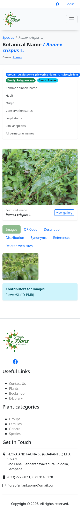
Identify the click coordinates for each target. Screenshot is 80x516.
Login (70, 4)
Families (15, 424)
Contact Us (17, 383)
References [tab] (61, 237)
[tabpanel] (40, 275)
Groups (14, 419)
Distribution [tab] (15, 237)
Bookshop (16, 393)
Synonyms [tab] (38, 237)
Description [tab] (52, 229)
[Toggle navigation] (72, 19)
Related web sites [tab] (19, 246)
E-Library (16, 398)
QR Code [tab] (30, 229)
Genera (14, 429)
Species (8, 37)
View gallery (64, 213)
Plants (14, 388)
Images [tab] (11, 229)
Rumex (17, 57)
